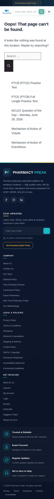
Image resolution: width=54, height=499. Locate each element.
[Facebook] (6, 200)
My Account (8, 393)
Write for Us (8, 382)
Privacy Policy (9, 320)
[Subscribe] (46, 231)
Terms (16, 491)
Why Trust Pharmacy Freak (15, 300)
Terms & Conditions (12, 325)
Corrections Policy (11, 290)
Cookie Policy (9, 347)
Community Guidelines (13, 368)
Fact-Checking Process (14, 285)
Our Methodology (11, 306)
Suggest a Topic (10, 414)
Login (5, 398)
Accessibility (10, 494)
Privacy (6, 491)
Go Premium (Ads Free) (27, 3)
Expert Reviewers (11, 295)
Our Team (7, 274)
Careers (7, 388)
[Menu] (49, 11)
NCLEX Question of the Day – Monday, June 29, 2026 (26, 115)
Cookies (39, 491)
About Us (7, 263)
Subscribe (7, 409)
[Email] (23, 231)
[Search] (26, 12)
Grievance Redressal (12, 357)
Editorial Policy (10, 279)
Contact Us (8, 269)
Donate (6, 404)
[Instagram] (14, 200)
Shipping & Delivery (12, 341)
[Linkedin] (21, 200)
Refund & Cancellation (13, 336)
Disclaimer (8, 331)
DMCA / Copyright (11, 352)
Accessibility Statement (13, 363)
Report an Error (10, 420)
